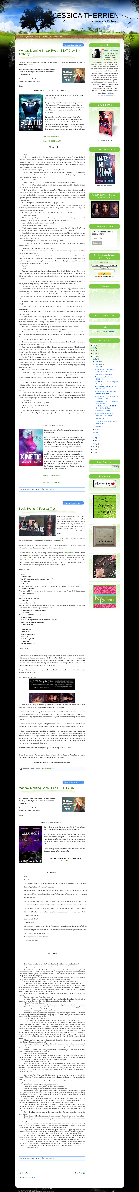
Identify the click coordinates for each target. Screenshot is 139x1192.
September (98, 427)
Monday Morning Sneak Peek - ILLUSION (46, 788)
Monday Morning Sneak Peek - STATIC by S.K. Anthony (50, 52)
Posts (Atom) (31, 1175)
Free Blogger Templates (48, 1188)
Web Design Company (23, 1188)
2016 (94, 356)
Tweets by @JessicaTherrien (105, 331)
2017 (94, 353)
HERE (61, 540)
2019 (94, 348)
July (96, 432)
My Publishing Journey (32, 37)
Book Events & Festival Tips (37, 508)
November (98, 364)
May (96, 438)
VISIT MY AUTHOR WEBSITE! (52, 37)
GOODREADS (56, 141)
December (98, 361)
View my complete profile (104, 96)
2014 (94, 444)
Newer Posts (26, 1170)
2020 (94, 345)
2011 (94, 452)
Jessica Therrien (111, 50)
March (97, 440)
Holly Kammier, (69, 553)
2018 (94, 351)
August (97, 429)
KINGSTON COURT (25, 557)
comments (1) (49, 489)
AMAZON (46, 141)
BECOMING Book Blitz (102, 418)
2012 (94, 449)
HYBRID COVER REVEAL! (103, 411)
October (97, 367)
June (96, 435)
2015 (94, 359)
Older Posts (78, 1170)
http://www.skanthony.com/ (51, 136)
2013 (94, 447)
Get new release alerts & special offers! (102, 233)
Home (21, 37)
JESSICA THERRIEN (86, 15)
